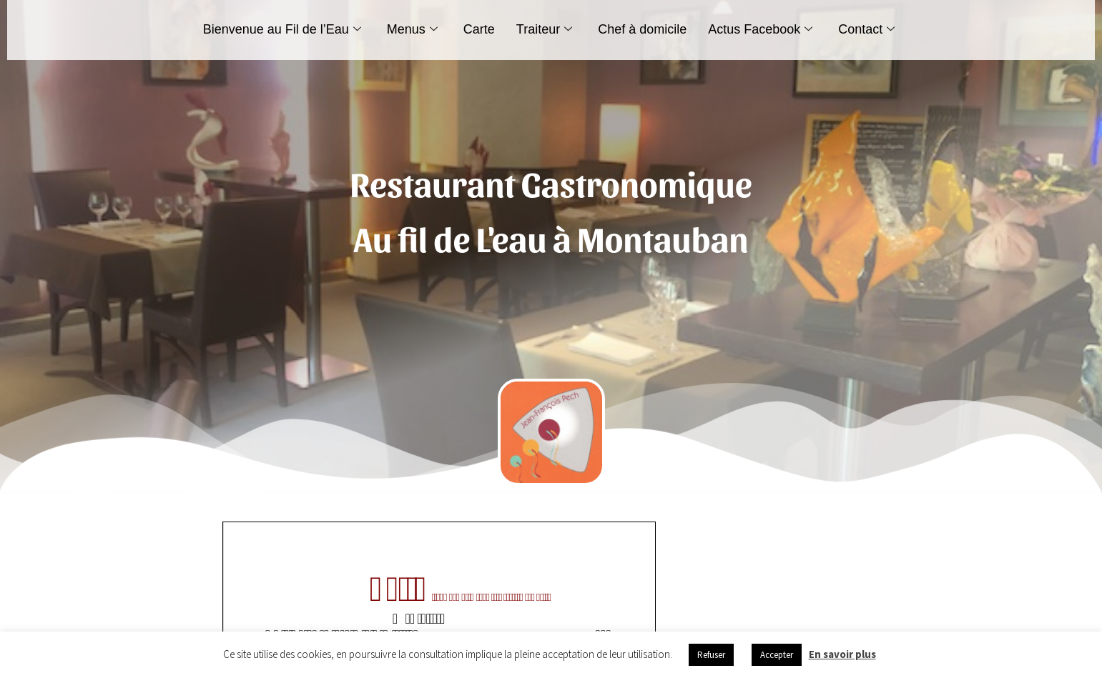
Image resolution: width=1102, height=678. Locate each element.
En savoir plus (842, 654)
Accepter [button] (776, 655)
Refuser (711, 655)
